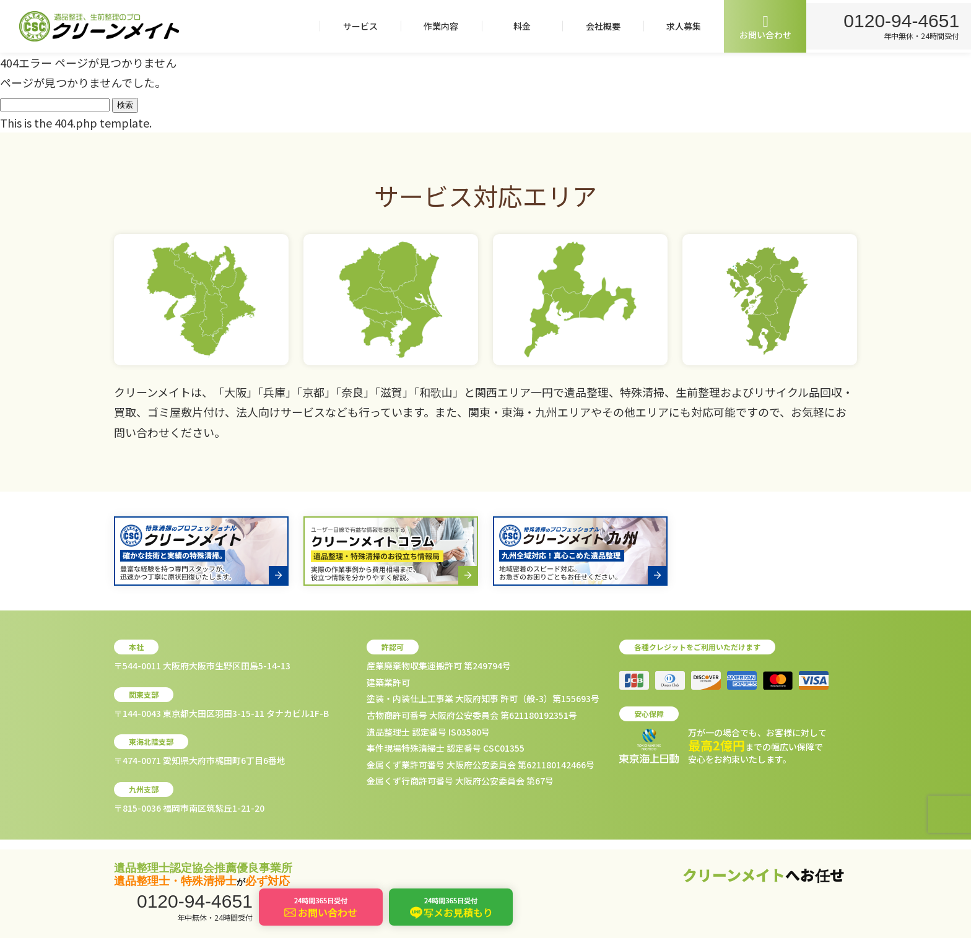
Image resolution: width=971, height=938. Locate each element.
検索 (125, 105)
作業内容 (436, 26)
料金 (517, 26)
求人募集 (679, 26)
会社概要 (598, 26)
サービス (355, 26)
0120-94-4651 (899, 19)
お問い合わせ (761, 27)
